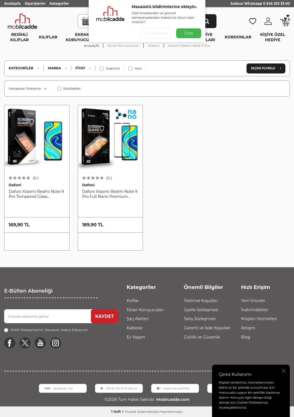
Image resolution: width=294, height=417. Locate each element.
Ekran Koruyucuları (82, 37)
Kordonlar (238, 37)
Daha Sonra (156, 33)
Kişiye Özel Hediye (272, 37)
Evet (189, 33)
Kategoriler (59, 3)
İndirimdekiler (254, 309)
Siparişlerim (35, 3)
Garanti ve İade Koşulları (207, 327)
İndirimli (109, 68)
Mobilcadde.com (172, 399)
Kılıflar (48, 37)
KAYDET (104, 316)
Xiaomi (154, 45)
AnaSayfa (12, 3)
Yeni (135, 68)
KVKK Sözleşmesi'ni (27, 330)
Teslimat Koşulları (201, 300)
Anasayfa (91, 45)
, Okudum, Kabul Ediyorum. (46, 330)
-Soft (116, 411)
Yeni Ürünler (253, 300)
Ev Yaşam (136, 337)
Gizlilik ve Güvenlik (202, 337)
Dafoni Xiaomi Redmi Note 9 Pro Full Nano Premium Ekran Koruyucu (110, 194)
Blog (245, 337)
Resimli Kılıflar (19, 37)
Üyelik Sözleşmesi (201, 309)
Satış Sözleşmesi (200, 318)
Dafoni (15, 185)
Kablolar (135, 327)
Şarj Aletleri (138, 318)
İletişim (248, 327)
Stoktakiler (69, 88)
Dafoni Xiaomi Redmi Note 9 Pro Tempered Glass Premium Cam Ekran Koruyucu (36, 194)
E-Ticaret (129, 411)
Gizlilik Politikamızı (252, 402)
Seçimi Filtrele (266, 68)
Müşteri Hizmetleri (259, 318)
